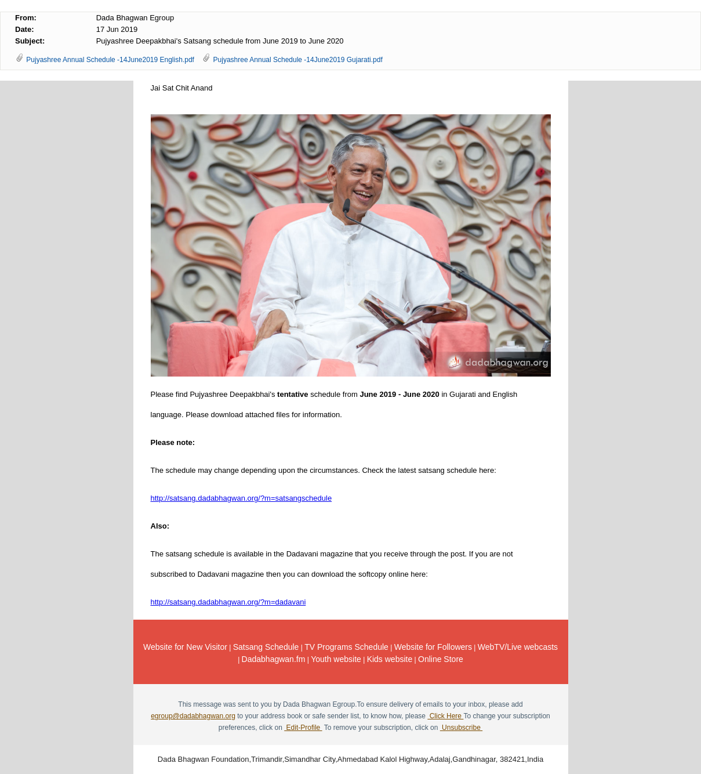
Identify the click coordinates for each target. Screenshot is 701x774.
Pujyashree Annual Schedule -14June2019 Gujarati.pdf (298, 60)
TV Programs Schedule (346, 647)
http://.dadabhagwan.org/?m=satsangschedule (241, 498)
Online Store (440, 659)
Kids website (390, 659)
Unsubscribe (461, 728)
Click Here (445, 716)
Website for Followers (433, 647)
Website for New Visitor (185, 647)
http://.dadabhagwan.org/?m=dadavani (228, 602)
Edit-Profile (303, 728)
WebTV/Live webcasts (518, 647)
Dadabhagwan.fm (274, 659)
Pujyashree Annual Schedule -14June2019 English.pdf (110, 60)
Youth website (336, 659)
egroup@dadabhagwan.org (193, 716)
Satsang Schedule (266, 647)
